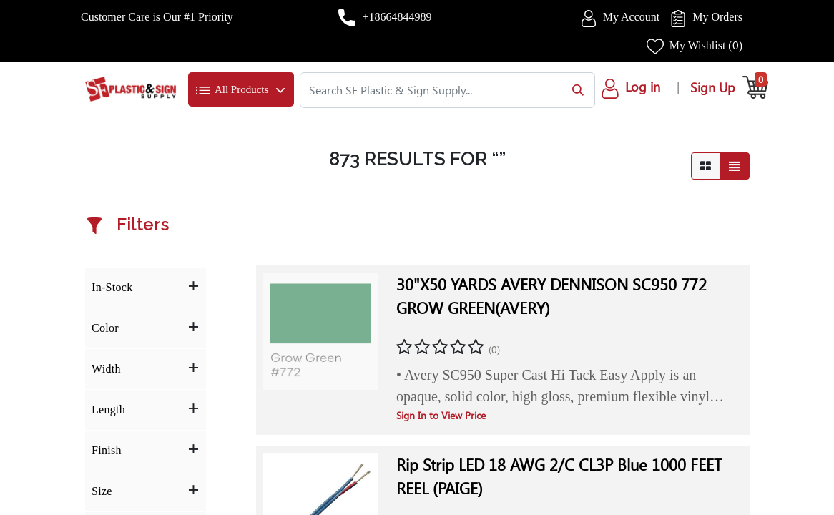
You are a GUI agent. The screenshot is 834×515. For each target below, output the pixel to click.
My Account (631, 17)
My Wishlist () (705, 45)
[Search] (574, 90)
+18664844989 (396, 17)
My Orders (717, 17)
